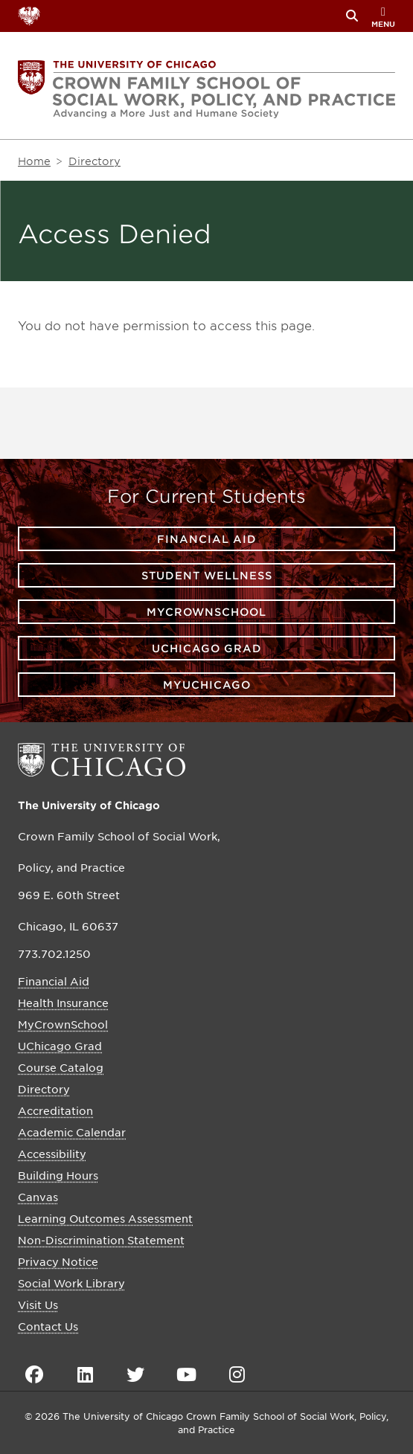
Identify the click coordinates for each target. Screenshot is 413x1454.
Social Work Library (71, 1283)
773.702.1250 (54, 953)
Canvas (38, 1196)
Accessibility (52, 1153)
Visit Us (38, 1304)
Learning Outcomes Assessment (105, 1218)
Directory (94, 161)
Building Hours (58, 1175)
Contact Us (48, 1326)
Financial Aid (207, 539)
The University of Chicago (89, 805)
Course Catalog (60, 1067)
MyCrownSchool (206, 611)
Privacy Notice (58, 1261)
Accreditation (55, 1110)
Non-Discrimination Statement (101, 1239)
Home (34, 161)
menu (383, 17)
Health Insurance (63, 1002)
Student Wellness (206, 575)
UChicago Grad (207, 648)
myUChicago (207, 684)
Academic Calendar (72, 1132)
